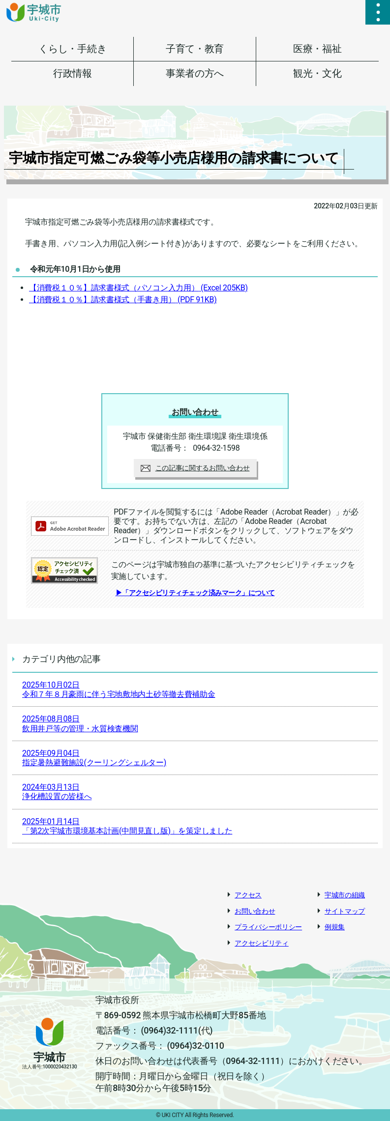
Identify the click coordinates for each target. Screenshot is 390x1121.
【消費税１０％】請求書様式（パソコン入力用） (138, 287)
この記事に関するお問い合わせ (195, 468)
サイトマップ (345, 911)
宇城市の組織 (345, 895)
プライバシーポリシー (268, 927)
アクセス (248, 895)
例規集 (335, 927)
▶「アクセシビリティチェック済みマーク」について (195, 593)
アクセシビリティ (262, 943)
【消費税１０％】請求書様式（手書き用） (122, 299)
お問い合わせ (255, 911)
